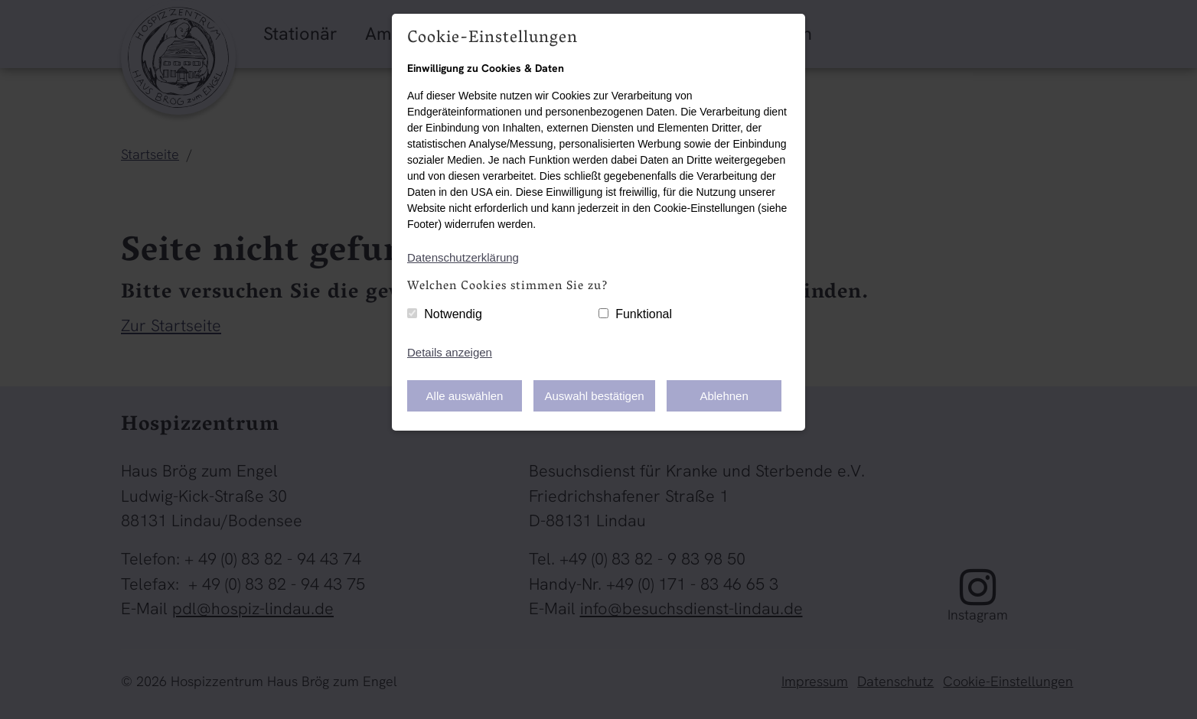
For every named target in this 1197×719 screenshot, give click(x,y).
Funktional (643, 313)
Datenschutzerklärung (463, 257)
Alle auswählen (465, 395)
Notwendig (453, 313)
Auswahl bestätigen (594, 395)
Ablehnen (724, 395)
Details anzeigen (449, 352)
